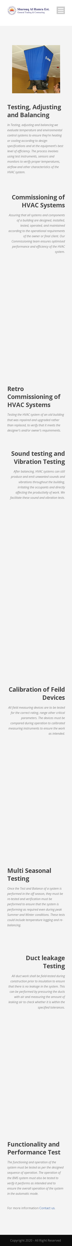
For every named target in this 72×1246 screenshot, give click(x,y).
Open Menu (61, 10)
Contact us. (47, 1208)
